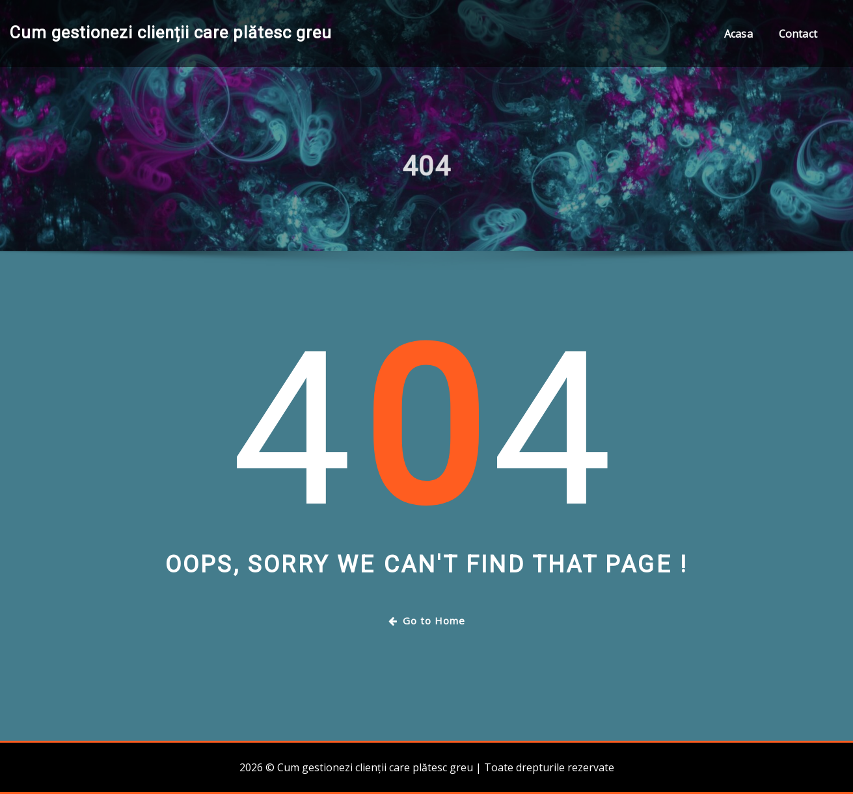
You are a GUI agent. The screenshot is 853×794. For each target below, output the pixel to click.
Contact (798, 34)
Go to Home (426, 620)
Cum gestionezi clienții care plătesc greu (171, 32)
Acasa (738, 34)
